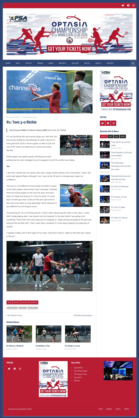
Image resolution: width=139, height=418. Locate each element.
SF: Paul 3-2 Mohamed (119, 186)
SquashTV (78, 377)
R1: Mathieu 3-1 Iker (43, 346)
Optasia (77, 380)
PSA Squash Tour (80, 374)
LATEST (103, 136)
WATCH (98, 63)
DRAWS (40, 63)
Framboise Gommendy (29, 117)
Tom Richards (32, 308)
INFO (18, 63)
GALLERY (75, 63)
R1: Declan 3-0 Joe (15, 315)
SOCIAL (87, 63)
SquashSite (78, 367)
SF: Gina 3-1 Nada (118, 207)
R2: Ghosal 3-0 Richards (15, 346)
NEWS (51, 63)
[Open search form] (133, 63)
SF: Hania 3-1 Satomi (119, 217)
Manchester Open (80, 371)
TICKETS (28, 63)
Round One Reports (29, 302)
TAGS (110, 136)
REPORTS (62, 63)
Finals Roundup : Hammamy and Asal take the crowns (121, 166)
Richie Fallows (12, 308)
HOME (8, 63)
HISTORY (110, 63)
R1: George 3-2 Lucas (72, 346)
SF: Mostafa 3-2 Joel (119, 197)
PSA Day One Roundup (82, 315)
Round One (22, 308)
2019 (9, 302)
